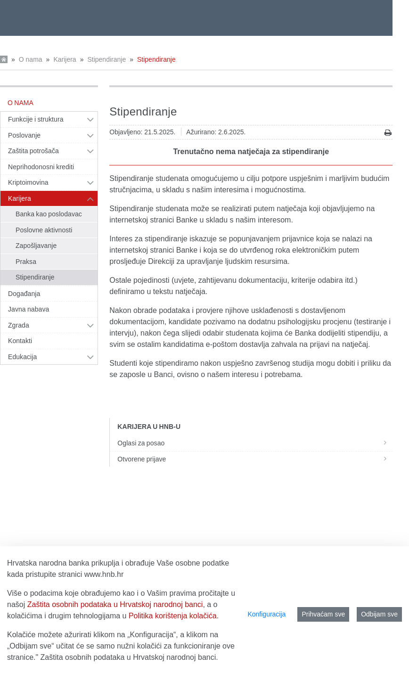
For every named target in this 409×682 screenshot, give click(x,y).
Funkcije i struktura (35, 119)
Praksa (26, 261)
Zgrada (18, 325)
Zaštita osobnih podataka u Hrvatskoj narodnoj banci (115, 604)
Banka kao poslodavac (49, 214)
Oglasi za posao (255, 443)
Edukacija (22, 357)
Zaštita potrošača (33, 151)
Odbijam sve (379, 614)
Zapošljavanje (36, 245)
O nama (30, 59)
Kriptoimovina (28, 182)
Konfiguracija (266, 614)
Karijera (64, 59)
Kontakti (20, 341)
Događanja (24, 293)
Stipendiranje (106, 59)
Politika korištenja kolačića (173, 616)
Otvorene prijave (255, 459)
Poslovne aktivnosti (44, 230)
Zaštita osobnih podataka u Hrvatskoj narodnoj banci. (129, 657)
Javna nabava (28, 309)
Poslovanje (24, 135)
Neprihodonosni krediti (41, 167)
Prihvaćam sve (323, 614)
